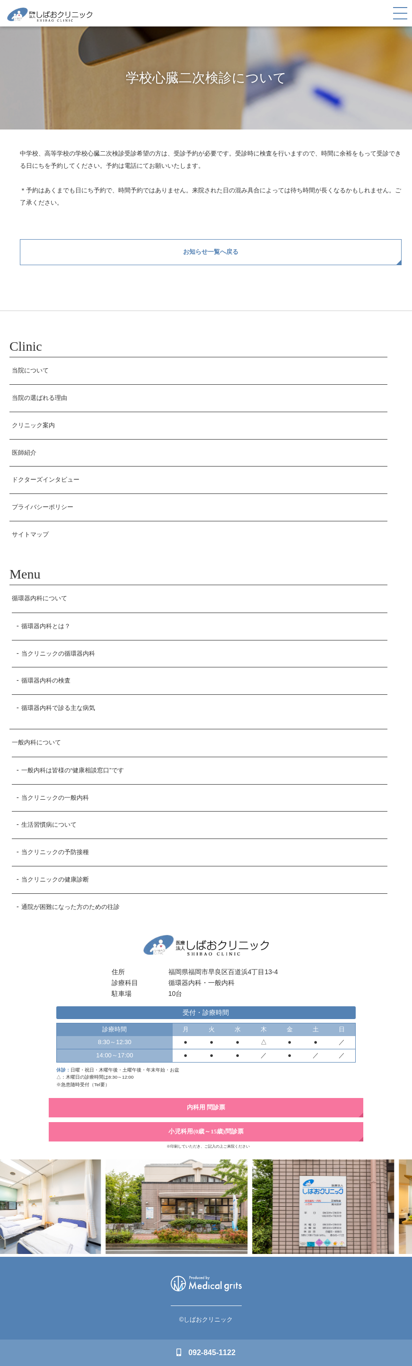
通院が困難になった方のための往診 (70, 906)
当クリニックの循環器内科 (58, 653)
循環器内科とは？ (45, 626)
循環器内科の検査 (45, 680)
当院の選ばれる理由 (39, 397)
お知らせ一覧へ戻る (210, 251)
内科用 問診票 (206, 1107)
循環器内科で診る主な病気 (58, 707)
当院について (30, 370)
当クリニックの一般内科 (55, 797)
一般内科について (36, 742)
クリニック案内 (33, 425)
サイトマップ (30, 534)
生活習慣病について (49, 824)
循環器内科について (39, 598)
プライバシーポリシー (42, 506)
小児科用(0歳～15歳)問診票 (205, 1131)
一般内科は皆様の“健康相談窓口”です (72, 770)
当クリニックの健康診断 (55, 879)
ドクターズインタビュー (45, 479)
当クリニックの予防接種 (55, 852)
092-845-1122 (206, 1353)
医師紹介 (24, 452)
